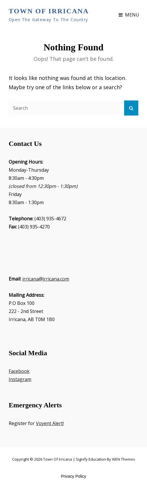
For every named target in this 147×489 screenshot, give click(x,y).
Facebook (19, 371)
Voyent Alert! (50, 423)
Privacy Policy (73, 476)
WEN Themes (123, 459)
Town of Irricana (49, 11)
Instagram (20, 379)
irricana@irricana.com (45, 279)
